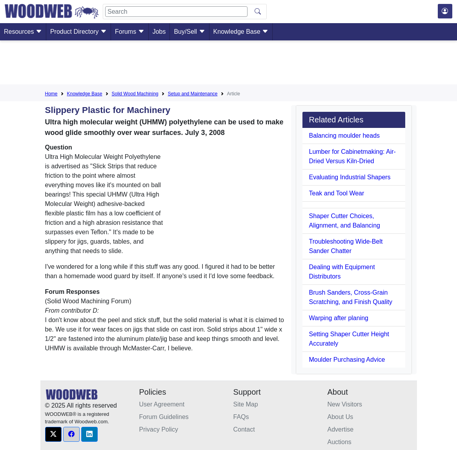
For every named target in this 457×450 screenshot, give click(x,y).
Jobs (159, 31)
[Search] (176, 11)
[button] (53, 434)
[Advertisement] (228, 64)
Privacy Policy (158, 429)
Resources (23, 31)
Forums (129, 31)
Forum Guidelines (164, 417)
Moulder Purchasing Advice (347, 359)
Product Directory (78, 31)
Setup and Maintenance (193, 94)
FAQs (241, 417)
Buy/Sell (189, 31)
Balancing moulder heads (344, 135)
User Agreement (162, 404)
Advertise (341, 429)
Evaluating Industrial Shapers (349, 177)
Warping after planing (338, 318)
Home (51, 94)
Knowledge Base (241, 31)
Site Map (245, 404)
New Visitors (345, 404)
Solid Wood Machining (135, 94)
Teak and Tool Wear (336, 193)
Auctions (339, 442)
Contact (244, 429)
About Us (340, 417)
